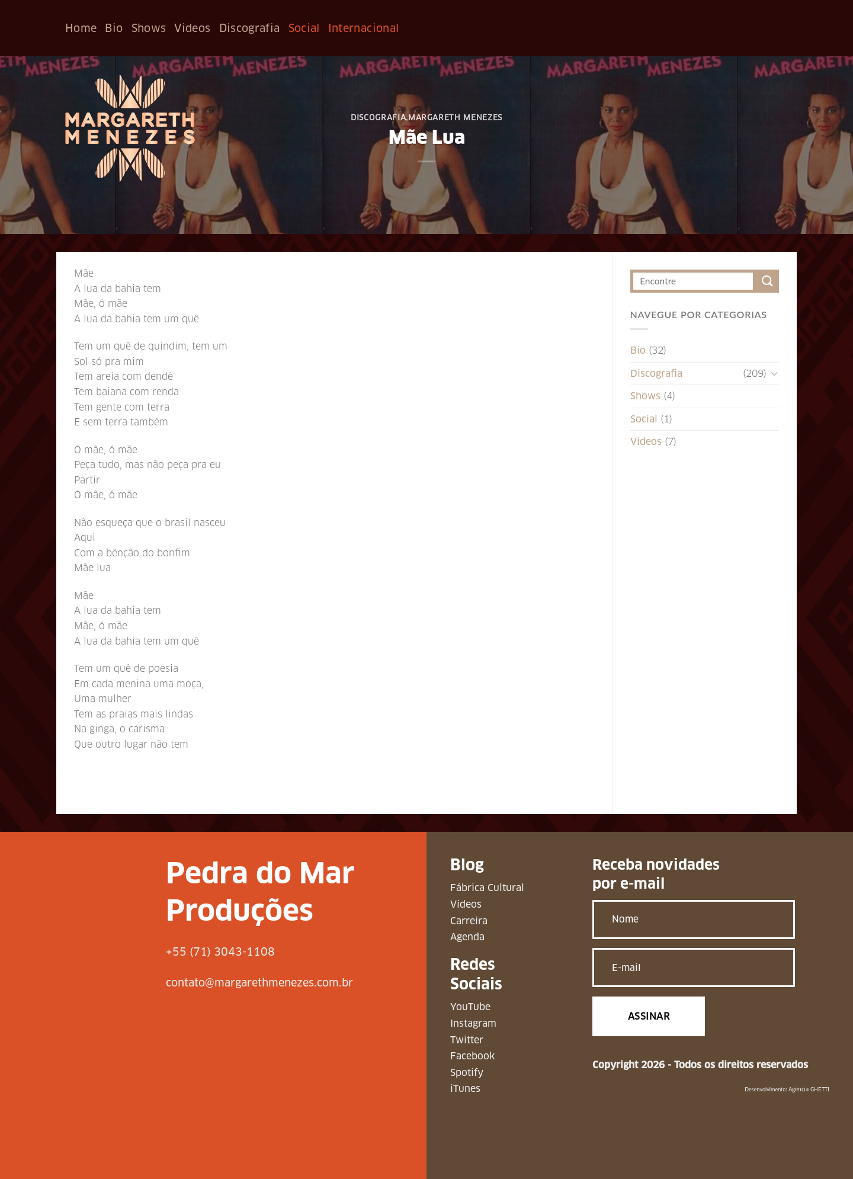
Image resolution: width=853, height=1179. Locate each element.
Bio (114, 28)
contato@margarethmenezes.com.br (259, 982)
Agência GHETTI (808, 1089)
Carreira (469, 921)
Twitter (466, 1040)
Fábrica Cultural (487, 888)
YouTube (470, 1007)
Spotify (466, 1072)
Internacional (363, 28)
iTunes (465, 1088)
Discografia (249, 28)
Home (81, 28)
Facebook (472, 1056)
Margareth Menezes (455, 118)
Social (304, 28)
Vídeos (466, 904)
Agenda (467, 937)
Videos (192, 28)
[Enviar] (767, 281)
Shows (149, 28)
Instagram (473, 1023)
